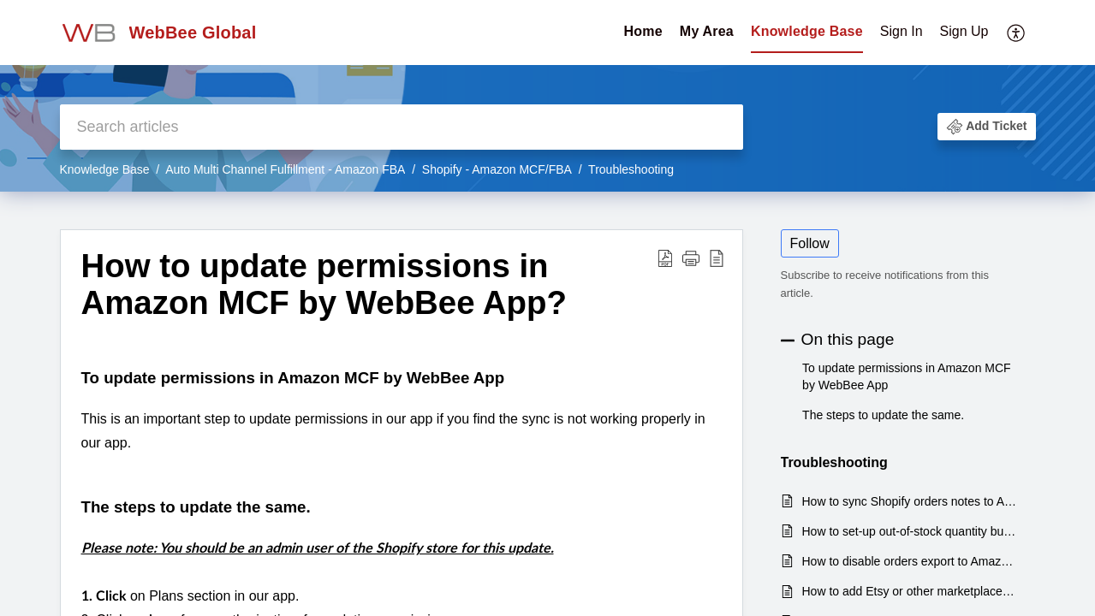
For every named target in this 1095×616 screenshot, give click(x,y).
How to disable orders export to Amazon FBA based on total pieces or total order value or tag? (910, 561)
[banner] (547, 96)
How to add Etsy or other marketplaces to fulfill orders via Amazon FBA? (910, 591)
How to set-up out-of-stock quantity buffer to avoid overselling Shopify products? (910, 531)
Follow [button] (810, 243)
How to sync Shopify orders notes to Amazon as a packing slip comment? (910, 501)
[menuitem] (934, 32)
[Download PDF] (665, 258)
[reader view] (716, 258)
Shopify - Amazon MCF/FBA (497, 169)
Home (643, 31)
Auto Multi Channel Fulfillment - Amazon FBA (285, 169)
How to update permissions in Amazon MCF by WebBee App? (324, 284)
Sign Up (964, 31)
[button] (986, 126)
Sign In (901, 31)
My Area (707, 31)
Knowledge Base (807, 31)
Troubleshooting (631, 169)
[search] (401, 127)
